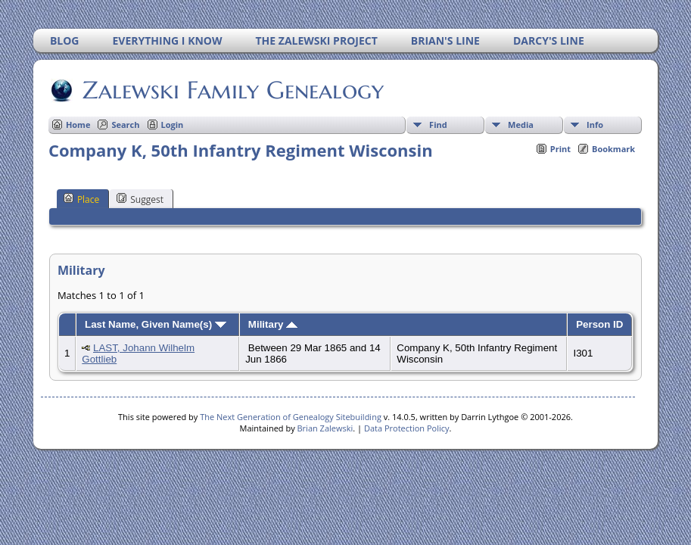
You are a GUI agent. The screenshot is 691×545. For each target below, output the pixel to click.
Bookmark (613, 148)
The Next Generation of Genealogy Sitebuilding (290, 416)
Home (78, 124)
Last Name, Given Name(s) (155, 324)
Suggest (140, 199)
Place (81, 199)
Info (595, 124)
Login (172, 124)
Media (521, 124)
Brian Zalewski (325, 428)
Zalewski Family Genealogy (232, 90)
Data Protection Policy (407, 428)
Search (125, 124)
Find (438, 124)
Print (560, 148)
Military (272, 324)
